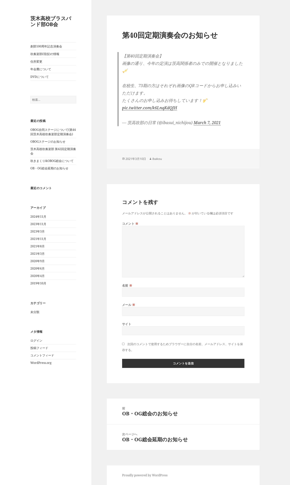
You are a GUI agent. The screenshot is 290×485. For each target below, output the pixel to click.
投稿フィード (39, 348)
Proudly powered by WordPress (145, 475)
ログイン (36, 340)
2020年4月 (37, 276)
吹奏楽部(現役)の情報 (44, 54)
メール (128, 305)
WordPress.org (41, 363)
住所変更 (36, 61)
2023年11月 (38, 224)
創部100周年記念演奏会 (46, 46)
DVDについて (39, 77)
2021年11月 (38, 239)
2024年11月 (38, 217)
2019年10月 (38, 283)
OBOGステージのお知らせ (47, 141)
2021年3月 (37, 254)
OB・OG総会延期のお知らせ (49, 168)
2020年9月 (37, 261)
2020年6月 (37, 268)
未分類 (34, 312)
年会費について (40, 69)
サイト (126, 324)
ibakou (157, 159)
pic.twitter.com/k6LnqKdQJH (149, 107)
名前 (127, 285)
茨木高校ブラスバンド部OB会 (50, 21)
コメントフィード (42, 355)
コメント (130, 224)
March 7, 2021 (207, 122)
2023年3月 (37, 231)
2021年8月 (37, 246)
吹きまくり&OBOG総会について (52, 161)
